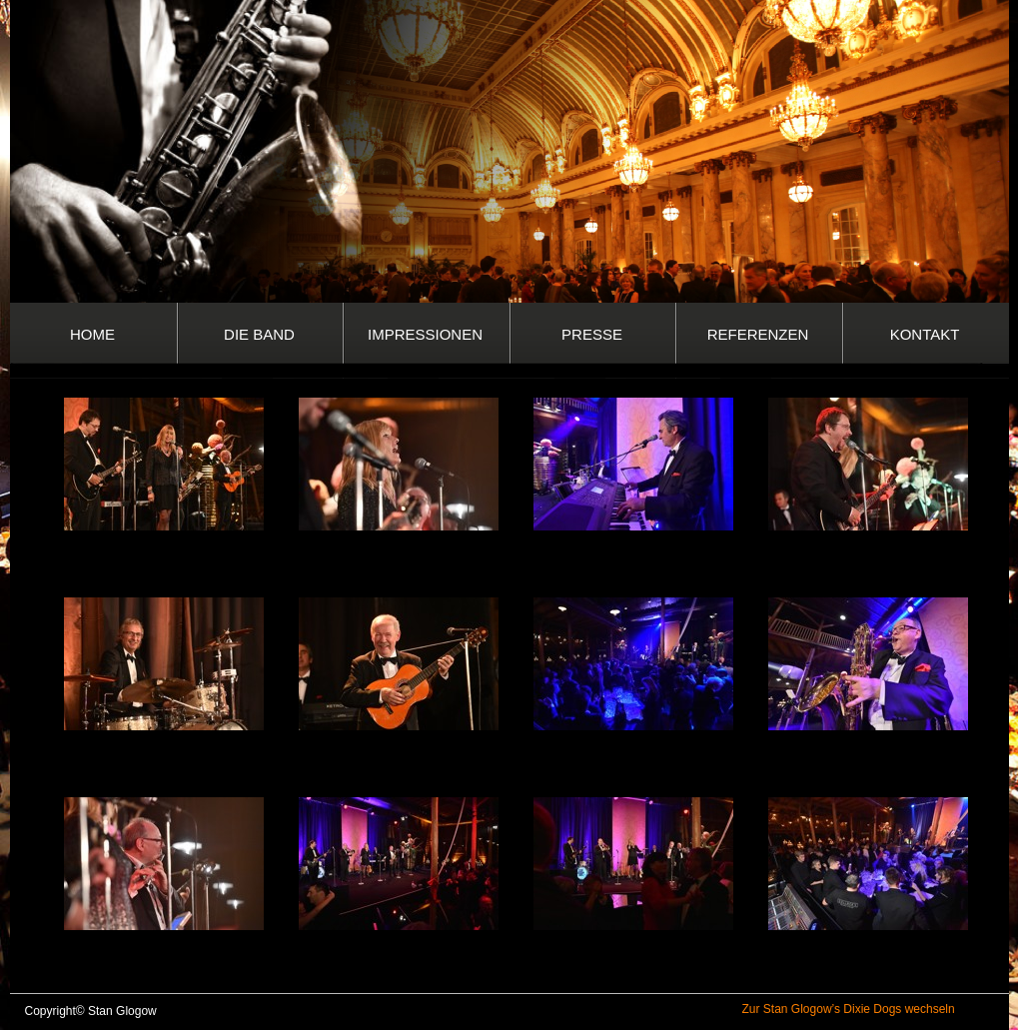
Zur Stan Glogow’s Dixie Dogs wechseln (848, 1009)
